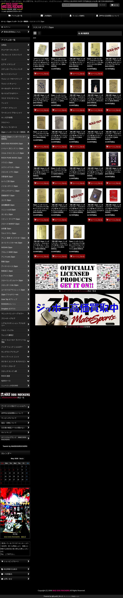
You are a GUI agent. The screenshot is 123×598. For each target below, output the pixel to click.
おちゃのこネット (57, 596)
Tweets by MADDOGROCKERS (15, 446)
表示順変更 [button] (83, 33)
